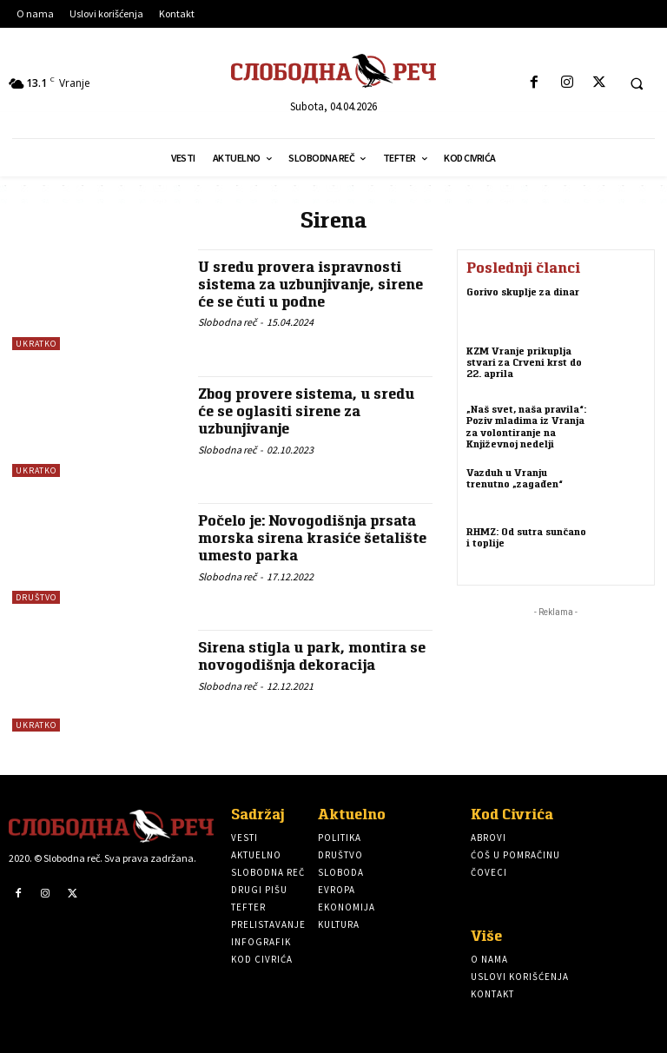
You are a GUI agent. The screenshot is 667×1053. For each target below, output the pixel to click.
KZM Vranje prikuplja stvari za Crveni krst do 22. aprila (524, 362)
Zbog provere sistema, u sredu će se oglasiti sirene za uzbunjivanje (306, 411)
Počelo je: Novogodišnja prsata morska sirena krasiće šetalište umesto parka (312, 538)
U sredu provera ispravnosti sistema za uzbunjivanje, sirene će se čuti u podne (310, 284)
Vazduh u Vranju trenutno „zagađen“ (514, 478)
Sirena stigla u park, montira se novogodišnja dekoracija (312, 656)
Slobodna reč (227, 321)
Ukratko (36, 343)
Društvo (36, 597)
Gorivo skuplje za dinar (522, 291)
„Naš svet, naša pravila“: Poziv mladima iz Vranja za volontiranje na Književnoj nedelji (526, 426)
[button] (636, 83)
